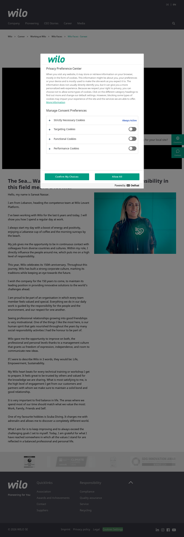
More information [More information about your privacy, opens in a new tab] (55, 102)
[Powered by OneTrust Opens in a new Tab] (128, 186)
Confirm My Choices (67, 176)
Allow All (117, 176)
